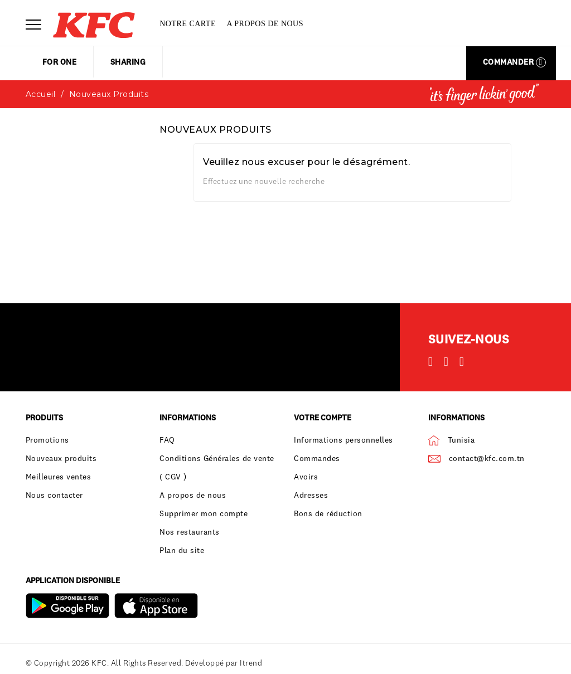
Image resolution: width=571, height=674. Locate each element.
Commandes (317, 458)
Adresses (311, 495)
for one (59, 62)
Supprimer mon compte (203, 513)
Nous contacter (54, 495)
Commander (514, 62)
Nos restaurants (189, 532)
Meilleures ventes (58, 477)
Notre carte (187, 24)
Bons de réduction (328, 513)
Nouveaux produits (61, 458)
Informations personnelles (343, 440)
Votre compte (322, 418)
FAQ (167, 440)
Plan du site (181, 550)
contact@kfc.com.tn (487, 458)
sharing (128, 62)
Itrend (251, 663)
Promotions (47, 440)
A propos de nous (264, 24)
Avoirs (306, 477)
